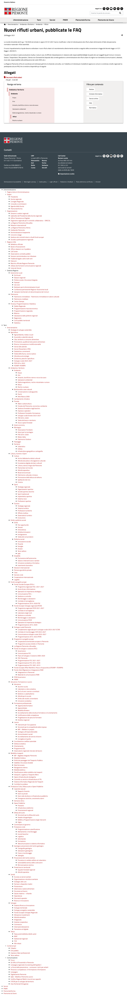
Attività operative (23, 872)
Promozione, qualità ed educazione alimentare (29, 342)
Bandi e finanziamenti (18, 247)
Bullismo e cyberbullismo (26, 694)
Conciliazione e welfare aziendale (25, 741)
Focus (13, 960)
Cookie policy (43, 182)
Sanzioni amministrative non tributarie (23, 256)
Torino (44, 163)
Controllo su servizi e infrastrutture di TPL (28, 779)
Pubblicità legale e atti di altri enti (21, 258)
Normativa (92, 107)
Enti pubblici (15, 950)
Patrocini (14, 261)
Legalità (16, 579)
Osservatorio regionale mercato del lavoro (28, 751)
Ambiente (14, 93)
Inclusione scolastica (24, 701)
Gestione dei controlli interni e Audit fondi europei (27, 237)
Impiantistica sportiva (25, 496)
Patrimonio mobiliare (21, 299)
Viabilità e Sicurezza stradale (23, 763)
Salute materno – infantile (23, 893)
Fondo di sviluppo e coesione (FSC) (25, 648)
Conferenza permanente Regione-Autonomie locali (31, 289)
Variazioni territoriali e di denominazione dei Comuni (31, 292)
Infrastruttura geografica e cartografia (30, 451)
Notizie (91, 89)
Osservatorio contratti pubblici (21, 254)
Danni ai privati (23, 793)
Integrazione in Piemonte (26, 672)
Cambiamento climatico (22, 399)
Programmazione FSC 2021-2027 (29, 660)
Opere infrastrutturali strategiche (25, 777)
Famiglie (20, 546)
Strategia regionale (24, 487)
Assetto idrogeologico (25, 817)
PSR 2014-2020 (23, 418)
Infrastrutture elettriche (25, 808)
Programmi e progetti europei (24, 639)
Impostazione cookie (66, 174)
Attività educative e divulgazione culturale (32, 461)
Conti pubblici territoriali (22, 320)
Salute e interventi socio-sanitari (28, 560)
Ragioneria (17, 318)
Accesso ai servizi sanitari (22, 877)
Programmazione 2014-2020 (27, 625)
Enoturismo (21, 518)
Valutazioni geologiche (25, 851)
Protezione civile (19, 827)
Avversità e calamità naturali (23, 337)
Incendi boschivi (23, 834)
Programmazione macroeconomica (26, 308)
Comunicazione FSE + (25, 594)
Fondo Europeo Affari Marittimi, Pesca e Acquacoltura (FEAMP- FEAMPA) (38, 667)
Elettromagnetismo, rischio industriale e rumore (26, 113)
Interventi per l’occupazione (27, 725)
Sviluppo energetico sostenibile (24, 910)
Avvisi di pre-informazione (26, 589)
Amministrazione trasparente (20, 232)
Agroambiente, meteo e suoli (23, 335)
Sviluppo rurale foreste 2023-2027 (29, 415)
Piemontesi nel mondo (25, 468)
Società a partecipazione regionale (22, 239)
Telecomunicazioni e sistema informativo (31, 843)
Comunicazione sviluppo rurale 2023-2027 (32, 634)
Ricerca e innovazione (21, 900)
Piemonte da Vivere (106, 19)
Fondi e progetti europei (18, 582)
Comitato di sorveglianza (26, 601)
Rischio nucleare (17, 120)
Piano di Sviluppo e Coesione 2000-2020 (31, 656)
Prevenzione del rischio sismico (24, 858)
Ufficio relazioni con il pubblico (21, 249)
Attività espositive (24, 470)
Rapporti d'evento (24, 791)
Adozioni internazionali (21, 568)
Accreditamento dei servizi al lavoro (29, 736)
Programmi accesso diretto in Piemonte (31, 644)
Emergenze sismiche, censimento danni (31, 798)
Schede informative (95, 94)
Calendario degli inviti (25, 613)
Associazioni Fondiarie (25, 430)
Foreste (16, 401)
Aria (13, 101)
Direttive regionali (23, 720)
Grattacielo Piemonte (18, 230)
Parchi (20, 394)
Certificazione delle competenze (28, 715)
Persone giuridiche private (22, 570)
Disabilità (17, 556)
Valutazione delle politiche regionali (26, 316)
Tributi (13, 931)
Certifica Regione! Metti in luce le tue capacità (26, 979)
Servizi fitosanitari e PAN (22, 349)
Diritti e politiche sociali (18, 520)
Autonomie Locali (16, 273)
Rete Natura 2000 (24, 396)
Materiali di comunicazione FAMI (28, 675)
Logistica (21, 836)
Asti (32, 163)
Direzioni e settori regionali (19, 213)
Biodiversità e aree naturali (23, 389)
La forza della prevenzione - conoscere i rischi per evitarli (29, 967)
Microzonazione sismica (26, 865)
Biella (33, 165)
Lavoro (16, 722)
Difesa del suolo (19, 812)
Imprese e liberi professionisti (20, 953)
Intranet (98, 182)
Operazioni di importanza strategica (29, 591)
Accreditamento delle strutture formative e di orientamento (37, 713)
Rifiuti (14, 117)
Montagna (17, 427)
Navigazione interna (20, 767)
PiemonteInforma (83, 19)
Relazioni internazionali (18, 225)
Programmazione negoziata (23, 311)
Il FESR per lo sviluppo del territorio (22, 981)
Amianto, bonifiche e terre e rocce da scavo (25, 105)
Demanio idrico (19, 801)
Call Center (14, 251)
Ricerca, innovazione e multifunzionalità (27, 344)
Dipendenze (18, 896)
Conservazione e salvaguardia (27, 392)
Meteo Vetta (22, 437)
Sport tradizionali (23, 494)
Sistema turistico (23, 508)
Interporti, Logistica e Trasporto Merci (26, 774)
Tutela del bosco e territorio (27, 420)
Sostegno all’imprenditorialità (27, 732)
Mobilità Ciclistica (20, 758)
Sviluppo (13, 903)
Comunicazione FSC (24, 653)
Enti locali (17, 275)
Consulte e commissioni (18, 204)
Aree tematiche (12, 327)
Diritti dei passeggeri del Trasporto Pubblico (28, 760)
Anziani (20, 549)
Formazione (22, 841)
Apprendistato (22, 708)
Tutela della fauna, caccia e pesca (25, 354)
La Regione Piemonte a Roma (20, 228)
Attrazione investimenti (22, 915)
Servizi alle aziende (20, 346)
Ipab (19, 553)
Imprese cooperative (21, 922)
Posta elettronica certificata (84, 182)
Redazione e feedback (66, 182)
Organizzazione (12, 211)
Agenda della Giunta (17, 206)
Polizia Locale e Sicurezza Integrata (25, 280)
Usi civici (17, 285)
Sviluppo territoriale (20, 908)
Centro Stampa (19, 301)
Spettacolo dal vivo (24, 480)
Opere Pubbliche (19, 803)
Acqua (14, 98)
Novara (44, 160)
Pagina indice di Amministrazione (18, 192)
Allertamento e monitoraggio (27, 832)
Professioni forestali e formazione (29, 413)
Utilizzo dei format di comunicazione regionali (26, 266)
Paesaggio (17, 442)
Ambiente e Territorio (16, 90)
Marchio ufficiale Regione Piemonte (22, 263)
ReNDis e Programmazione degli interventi (32, 820)
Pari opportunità (23, 525)
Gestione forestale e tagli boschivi (29, 408)
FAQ (90, 103)
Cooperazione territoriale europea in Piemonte (33, 641)
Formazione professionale (22, 703)
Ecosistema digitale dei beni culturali (30, 463)
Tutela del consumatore (25, 537)
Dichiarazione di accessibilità (12, 182)
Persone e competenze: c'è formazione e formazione (28, 969)
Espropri (17, 282)
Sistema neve (22, 499)
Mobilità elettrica (19, 770)
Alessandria (35, 160)
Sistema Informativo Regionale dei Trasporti (28, 782)
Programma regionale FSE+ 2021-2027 (31, 587)
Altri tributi (17, 943)
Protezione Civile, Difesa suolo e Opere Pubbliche (27, 786)
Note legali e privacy (30, 182)
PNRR (65, 19)
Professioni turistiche (25, 510)
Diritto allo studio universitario (28, 698)
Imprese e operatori (24, 411)
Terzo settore (22, 551)
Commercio (18, 924)
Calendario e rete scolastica (27, 689)
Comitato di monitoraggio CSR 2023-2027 (32, 632)
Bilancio (16, 313)
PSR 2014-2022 (19, 363)
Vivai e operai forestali (25, 423)
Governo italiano (9, 2)
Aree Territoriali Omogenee (19, 984)
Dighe (20, 822)
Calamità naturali (19, 789)
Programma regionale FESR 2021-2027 (31, 608)
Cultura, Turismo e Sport (19, 453)
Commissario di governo (22, 824)
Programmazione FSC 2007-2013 (29, 665)
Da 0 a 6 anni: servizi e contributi (28, 691)
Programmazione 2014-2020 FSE (29, 603)
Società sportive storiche (26, 491)
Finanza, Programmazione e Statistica (23, 304)
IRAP (15, 936)
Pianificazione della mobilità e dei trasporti (28, 772)
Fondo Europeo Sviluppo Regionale (25, 912)
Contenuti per (11, 946)
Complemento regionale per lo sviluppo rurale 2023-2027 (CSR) (39, 629)
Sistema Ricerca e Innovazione (24, 905)
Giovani (20, 527)
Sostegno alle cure (20, 881)
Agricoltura (14, 332)
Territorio (17, 444)
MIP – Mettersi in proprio (26, 729)
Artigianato (18, 919)
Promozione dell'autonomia (27, 558)
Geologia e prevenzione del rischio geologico (29, 846)
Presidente (14, 197)
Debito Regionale (19, 306)
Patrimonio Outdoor (24, 439)
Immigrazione (22, 534)
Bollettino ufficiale (17, 244)
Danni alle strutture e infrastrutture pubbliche (33, 796)
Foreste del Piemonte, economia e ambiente (32, 406)
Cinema (20, 482)
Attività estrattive (20, 917)
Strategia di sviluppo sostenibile (21, 330)
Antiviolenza (22, 530)
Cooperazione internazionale (23, 577)
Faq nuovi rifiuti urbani (14, 77)
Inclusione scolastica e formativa (28, 563)
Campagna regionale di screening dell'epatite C (26, 965)
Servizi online (93, 98)
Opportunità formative (25, 705)
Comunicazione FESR (25, 620)
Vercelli (44, 167)
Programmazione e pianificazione (29, 829)
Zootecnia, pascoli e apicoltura (24, 358)
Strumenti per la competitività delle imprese (32, 727)
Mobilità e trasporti (17, 753)
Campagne (14, 972)
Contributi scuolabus (21, 784)
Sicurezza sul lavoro (20, 891)
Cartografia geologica (25, 848)
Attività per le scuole (24, 696)
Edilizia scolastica (20, 744)
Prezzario (21, 805)
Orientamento (18, 746)
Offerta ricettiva (23, 513)
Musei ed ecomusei (24, 472)
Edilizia (20, 449)
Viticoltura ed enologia (21, 356)
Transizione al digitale (21, 929)
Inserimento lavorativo (25, 565)
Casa (15, 572)
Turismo (16, 503)
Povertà (20, 544)
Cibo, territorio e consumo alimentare (26, 339)
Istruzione (17, 684)
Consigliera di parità (24, 739)
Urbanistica (21, 446)
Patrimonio (14, 294)
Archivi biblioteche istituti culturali (29, 458)
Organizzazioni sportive (25, 489)
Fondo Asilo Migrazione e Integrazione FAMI (28, 670)
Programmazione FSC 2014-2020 (29, 663)
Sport (16, 484)
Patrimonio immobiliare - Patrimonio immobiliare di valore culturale (36, 296)
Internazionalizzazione (21, 927)
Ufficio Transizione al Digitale (20, 218)
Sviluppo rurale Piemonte (22, 627)
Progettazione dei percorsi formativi (30, 717)
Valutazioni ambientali (19, 109)
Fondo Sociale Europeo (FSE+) (24, 584)
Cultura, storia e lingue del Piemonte (30, 465)
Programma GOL (19, 748)
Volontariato (22, 839)
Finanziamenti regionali (25, 810)
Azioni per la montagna (25, 432)
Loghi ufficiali (53, 182)
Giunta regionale (16, 199)
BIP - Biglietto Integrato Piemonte (25, 755)
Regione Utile (11, 242)
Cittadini (13, 948)
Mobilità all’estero (23, 710)
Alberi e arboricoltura (24, 403)
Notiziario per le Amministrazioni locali (27, 287)
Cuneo (33, 167)
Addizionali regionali (21, 939)
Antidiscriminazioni (24, 532)
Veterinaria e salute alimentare (24, 889)
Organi (9, 194)
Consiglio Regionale (17, 201)
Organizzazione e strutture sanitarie (26, 879)
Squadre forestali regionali (26, 870)
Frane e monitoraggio (25, 853)
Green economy (19, 425)
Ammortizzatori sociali (25, 734)
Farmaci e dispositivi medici (23, 884)
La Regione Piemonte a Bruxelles (21, 223)
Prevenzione (18, 886)
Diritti (16, 522)
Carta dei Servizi (16, 268)
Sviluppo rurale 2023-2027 (23, 361)
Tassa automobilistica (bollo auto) (25, 934)
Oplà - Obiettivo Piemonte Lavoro (22, 977)
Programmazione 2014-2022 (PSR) (29, 637)
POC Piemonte (22, 658)
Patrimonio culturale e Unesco (28, 475)
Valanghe (21, 855)
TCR (15, 941)
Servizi (52, 19)
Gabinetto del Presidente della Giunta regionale (26, 216)
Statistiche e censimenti (22, 351)
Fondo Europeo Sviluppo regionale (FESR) (28, 606)
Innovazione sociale (24, 541)
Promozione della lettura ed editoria (30, 477)
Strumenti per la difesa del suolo (28, 815)
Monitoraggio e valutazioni (26, 598)
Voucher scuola (23, 686)
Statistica (17, 323)
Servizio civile (18, 575)
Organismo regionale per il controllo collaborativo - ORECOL (30, 220)
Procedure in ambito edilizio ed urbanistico (32, 860)
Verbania (45, 165)
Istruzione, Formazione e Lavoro (21, 682)
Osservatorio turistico (25, 515)
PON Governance (20, 677)
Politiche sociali (19, 539)
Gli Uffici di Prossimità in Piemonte (22, 962)
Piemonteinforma (16, 208)
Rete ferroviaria (19, 765)
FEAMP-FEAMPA (20, 365)
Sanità (13, 874)
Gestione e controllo (24, 596)
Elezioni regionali (19, 277)
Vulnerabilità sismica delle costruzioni (30, 862)
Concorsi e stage (16, 235)
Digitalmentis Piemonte (18, 974)
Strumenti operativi (20, 898)
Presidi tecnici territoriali (22, 867)
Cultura (16, 456)
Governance (22, 651)
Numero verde (63, 158)
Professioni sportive (24, 501)
